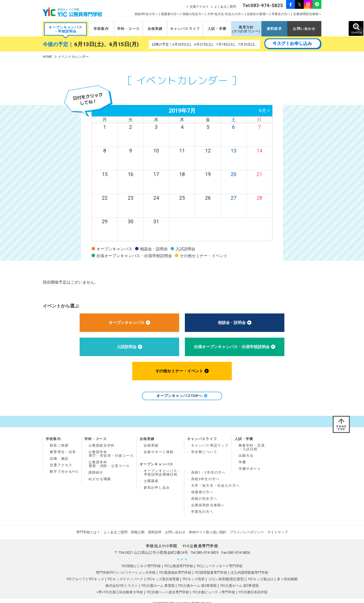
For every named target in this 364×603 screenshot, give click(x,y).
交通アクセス (199, 7)
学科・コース (128, 29)
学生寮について (204, 448)
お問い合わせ (304, 29)
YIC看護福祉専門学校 (175, 568)
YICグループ (76, 575)
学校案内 (101, 29)
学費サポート (250, 464)
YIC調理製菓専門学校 (211, 568)
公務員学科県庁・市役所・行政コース (111, 449)
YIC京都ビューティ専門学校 (214, 588)
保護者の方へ (170, 14)
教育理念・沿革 (63, 448)
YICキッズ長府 (194, 575)
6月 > (264, 110)
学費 (242, 458)
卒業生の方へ (281, 14)
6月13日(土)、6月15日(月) (106, 44)
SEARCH (356, 28)
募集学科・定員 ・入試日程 (252, 443)
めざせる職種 (99, 475)
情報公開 (137, 528)
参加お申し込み (157, 483)
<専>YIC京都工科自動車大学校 (119, 588)
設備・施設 (59, 454)
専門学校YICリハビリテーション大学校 (126, 568)
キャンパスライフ (185, 29)
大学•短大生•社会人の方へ (225, 14)
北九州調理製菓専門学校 (249, 568)
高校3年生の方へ (146, 14)
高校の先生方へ (193, 14)
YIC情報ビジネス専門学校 (141, 562)
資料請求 (274, 29)
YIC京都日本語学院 (253, 588)
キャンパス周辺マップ (210, 441)
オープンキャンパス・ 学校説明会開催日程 (162, 468)
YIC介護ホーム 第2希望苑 (197, 581)
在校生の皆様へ (258, 14)
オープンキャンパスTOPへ (181, 396)
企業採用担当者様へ (307, 14)
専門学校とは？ (88, 528)
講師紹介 (96, 468)
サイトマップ (277, 528)
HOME (47, 57)
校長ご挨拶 (59, 441)
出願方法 (246, 451)
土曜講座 (151, 477)
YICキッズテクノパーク (125, 575)
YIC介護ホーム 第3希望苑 (239, 581)
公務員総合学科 (101, 441)
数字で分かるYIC (64, 467)
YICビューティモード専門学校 (220, 562)
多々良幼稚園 (287, 575)
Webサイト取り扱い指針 (207, 528)
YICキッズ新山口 (261, 575)
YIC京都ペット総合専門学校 (167, 588)
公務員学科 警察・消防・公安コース (109, 460)
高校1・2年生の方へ (208, 468)
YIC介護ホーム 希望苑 (158, 581)
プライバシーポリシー (247, 528)
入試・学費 (217, 29)
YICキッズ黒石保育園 (163, 575)
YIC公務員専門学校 (178, 562)
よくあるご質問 (225, 7)
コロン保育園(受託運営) (226, 575)
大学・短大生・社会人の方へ (215, 481)
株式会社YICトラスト (122, 581)
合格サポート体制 (158, 448)
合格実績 (155, 29)
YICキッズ (96, 575)
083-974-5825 (207, 548)
